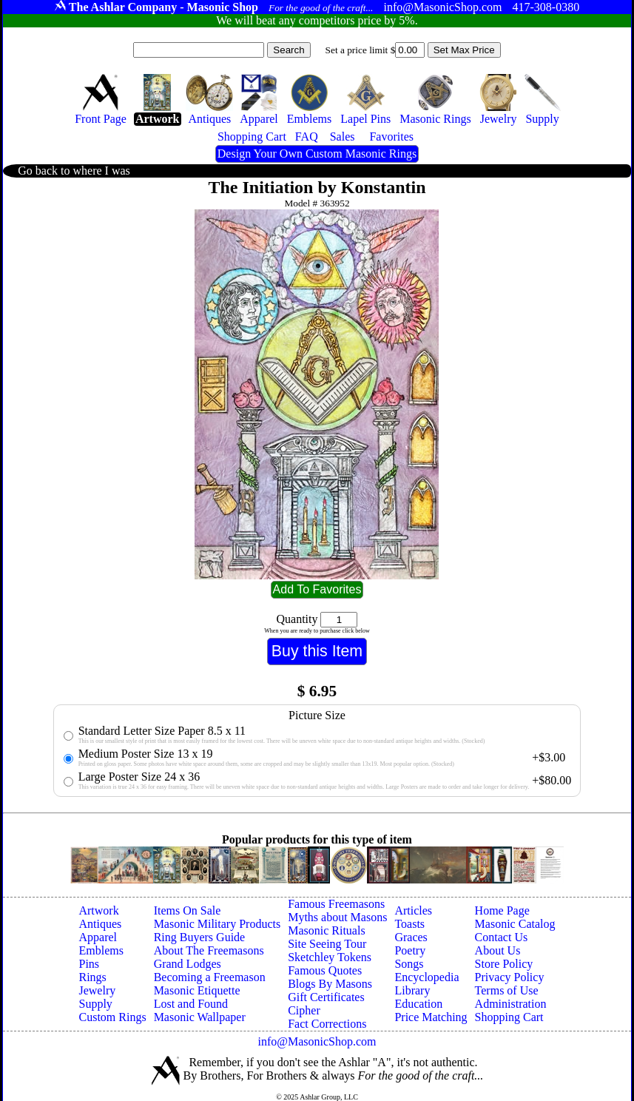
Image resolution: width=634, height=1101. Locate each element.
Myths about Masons (337, 917)
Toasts (409, 923)
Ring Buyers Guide (200, 937)
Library (412, 990)
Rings (92, 977)
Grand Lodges (187, 963)
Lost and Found (191, 1003)
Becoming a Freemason (210, 977)
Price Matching (430, 1017)
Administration (511, 1003)
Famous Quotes (325, 970)
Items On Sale (187, 910)
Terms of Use (507, 990)
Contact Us (501, 937)
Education (418, 1003)
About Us (498, 950)
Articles (413, 910)
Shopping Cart (509, 1017)
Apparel (97, 937)
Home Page (502, 910)
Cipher (304, 1010)
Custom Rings (112, 1017)
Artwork (98, 910)
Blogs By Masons (330, 983)
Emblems (100, 950)
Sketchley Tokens (329, 957)
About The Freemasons (209, 950)
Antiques (99, 923)
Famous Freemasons (336, 904)
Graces (410, 937)
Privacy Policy (509, 977)
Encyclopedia (426, 977)
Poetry (409, 950)
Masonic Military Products (217, 923)
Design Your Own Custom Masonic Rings (317, 153)
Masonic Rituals (326, 930)
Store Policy (504, 963)
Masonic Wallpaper (200, 1017)
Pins (88, 963)
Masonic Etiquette (197, 990)
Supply (95, 1003)
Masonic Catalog (515, 923)
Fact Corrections (327, 1023)
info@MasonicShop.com (316, 1041)
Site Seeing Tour (327, 943)
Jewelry (96, 990)
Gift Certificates (326, 997)
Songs (408, 963)
